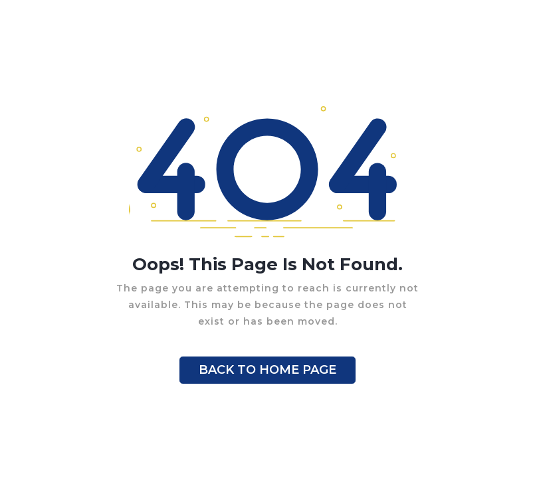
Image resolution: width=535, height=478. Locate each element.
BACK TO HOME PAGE (267, 369)
